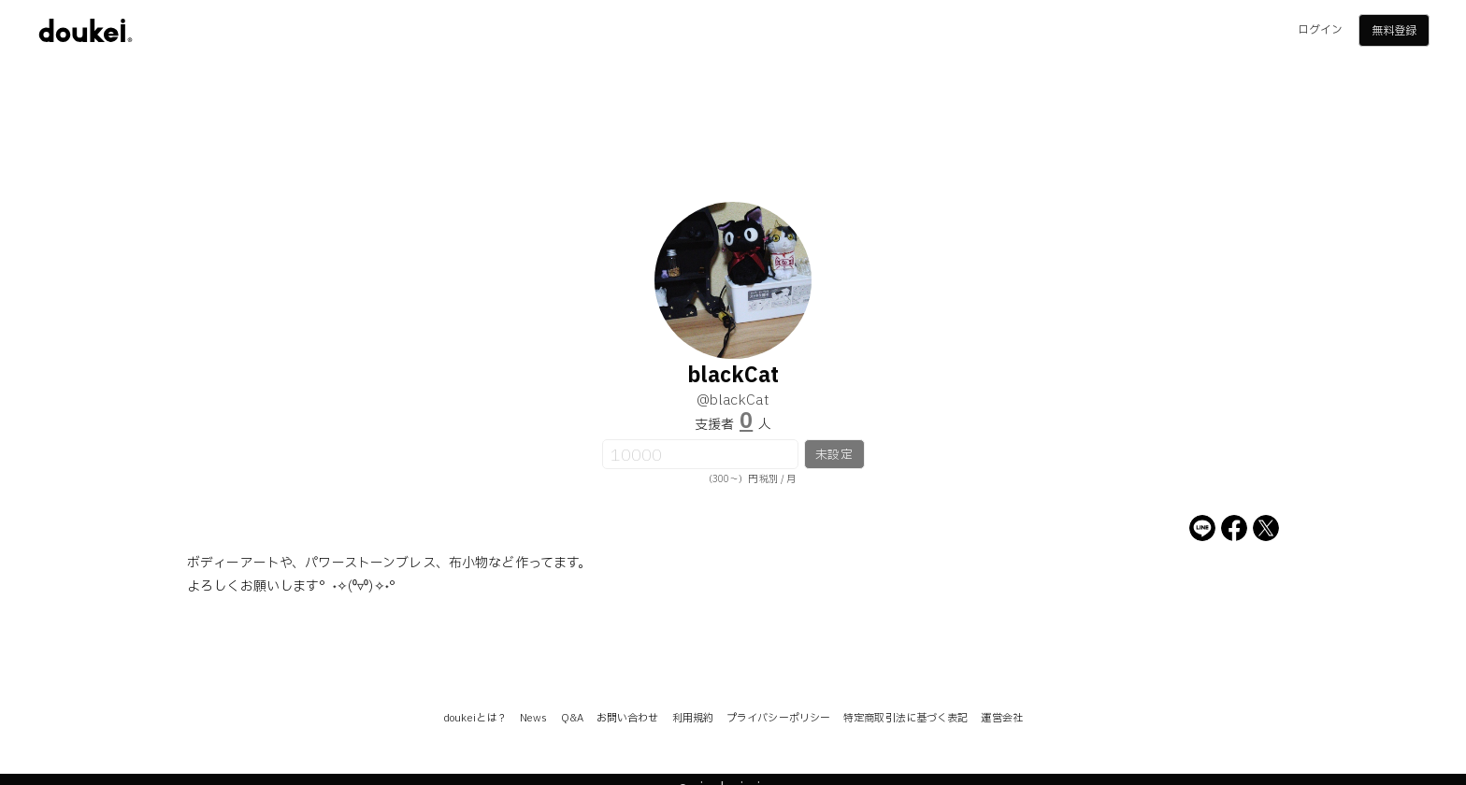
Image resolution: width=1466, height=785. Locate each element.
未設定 (833, 455)
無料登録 (1394, 30)
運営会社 (1001, 718)
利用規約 (692, 718)
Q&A (572, 718)
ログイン (1320, 29)
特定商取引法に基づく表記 (905, 718)
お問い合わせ (627, 718)
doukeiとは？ (475, 718)
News (533, 718)
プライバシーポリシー (778, 718)
